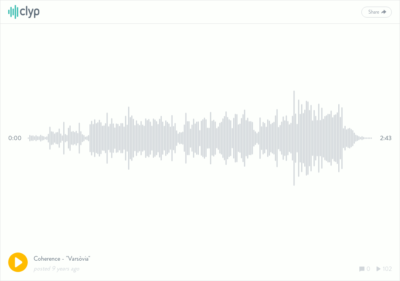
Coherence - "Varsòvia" (62, 258)
